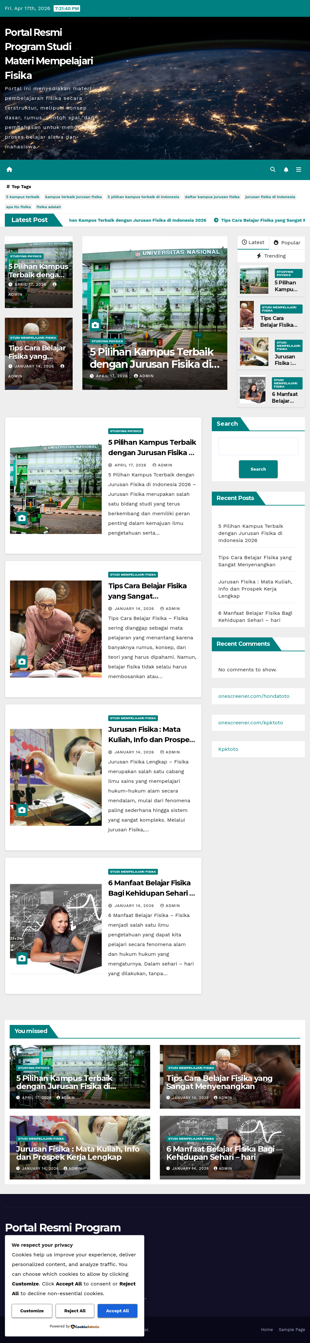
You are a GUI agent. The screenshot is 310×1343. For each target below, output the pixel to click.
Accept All (117, 1310)
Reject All (75, 1310)
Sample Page (292, 1329)
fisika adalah (48, 207)
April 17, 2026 (31, 284)
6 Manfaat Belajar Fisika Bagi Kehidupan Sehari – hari (150, 893)
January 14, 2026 (35, 366)
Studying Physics (26, 256)
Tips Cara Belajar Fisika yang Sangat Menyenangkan (280, 328)
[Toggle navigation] (298, 169)
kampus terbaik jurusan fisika (73, 197)
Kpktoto (228, 749)
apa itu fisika (18, 207)
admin (144, 376)
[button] (272, 169)
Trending (271, 256)
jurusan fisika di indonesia (270, 197)
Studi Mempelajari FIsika (33, 337)
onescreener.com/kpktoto (250, 722)
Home (267, 1329)
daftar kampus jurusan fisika (212, 197)
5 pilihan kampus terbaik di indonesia (143, 197)
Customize (32, 1310)
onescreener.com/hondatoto (254, 696)
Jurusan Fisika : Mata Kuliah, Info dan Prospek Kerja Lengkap (151, 739)
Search (227, 423)
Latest (253, 242)
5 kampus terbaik (22, 197)
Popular (287, 243)
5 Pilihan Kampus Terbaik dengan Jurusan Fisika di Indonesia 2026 (152, 364)
